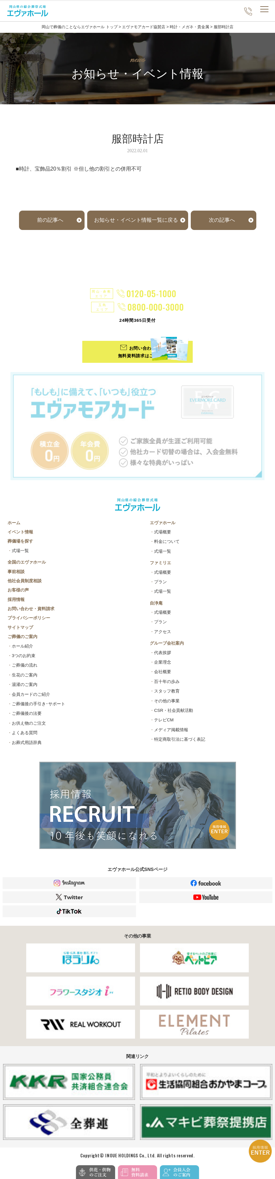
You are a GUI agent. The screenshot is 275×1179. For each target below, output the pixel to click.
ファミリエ (160, 562)
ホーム (14, 522)
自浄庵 (156, 603)
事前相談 (16, 571)
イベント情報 (20, 531)
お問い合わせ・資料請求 (31, 608)
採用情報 (16, 599)
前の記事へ (50, 220)
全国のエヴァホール (27, 562)
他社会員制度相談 (25, 580)
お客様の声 (18, 590)
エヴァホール (162, 522)
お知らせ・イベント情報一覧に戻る (136, 220)
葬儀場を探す (20, 541)
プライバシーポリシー (29, 617)
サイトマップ (20, 627)
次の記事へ (222, 220)
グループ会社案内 (167, 643)
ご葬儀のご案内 (22, 636)
